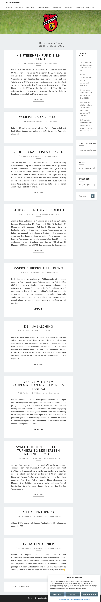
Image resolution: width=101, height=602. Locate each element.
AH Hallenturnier (38, 512)
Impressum (87, 599)
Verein (8, 7)
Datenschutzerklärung (64, 599)
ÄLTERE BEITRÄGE (21, 587)
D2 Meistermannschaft (38, 117)
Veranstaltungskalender (88, 150)
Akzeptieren (57, 594)
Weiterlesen (39, 100)
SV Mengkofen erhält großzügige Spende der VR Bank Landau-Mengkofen (86, 107)
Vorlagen (56, 7)
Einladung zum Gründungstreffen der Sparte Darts (86, 92)
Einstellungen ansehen (89, 594)
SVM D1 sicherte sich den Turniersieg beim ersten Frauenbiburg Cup (38, 450)
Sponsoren (30, 7)
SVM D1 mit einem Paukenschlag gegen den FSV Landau (39, 385)
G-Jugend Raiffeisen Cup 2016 (38, 152)
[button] (97, 578)
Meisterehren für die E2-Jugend (39, 57)
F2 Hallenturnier (38, 544)
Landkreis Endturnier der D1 (39, 210)
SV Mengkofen (13, 2)
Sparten (18, 7)
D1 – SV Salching (38, 326)
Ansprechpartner (43, 7)
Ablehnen (73, 594)
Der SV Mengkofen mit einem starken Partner (86, 65)
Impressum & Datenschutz (85, 7)
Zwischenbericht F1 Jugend (38, 268)
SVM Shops (68, 7)
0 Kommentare (53, 63)
